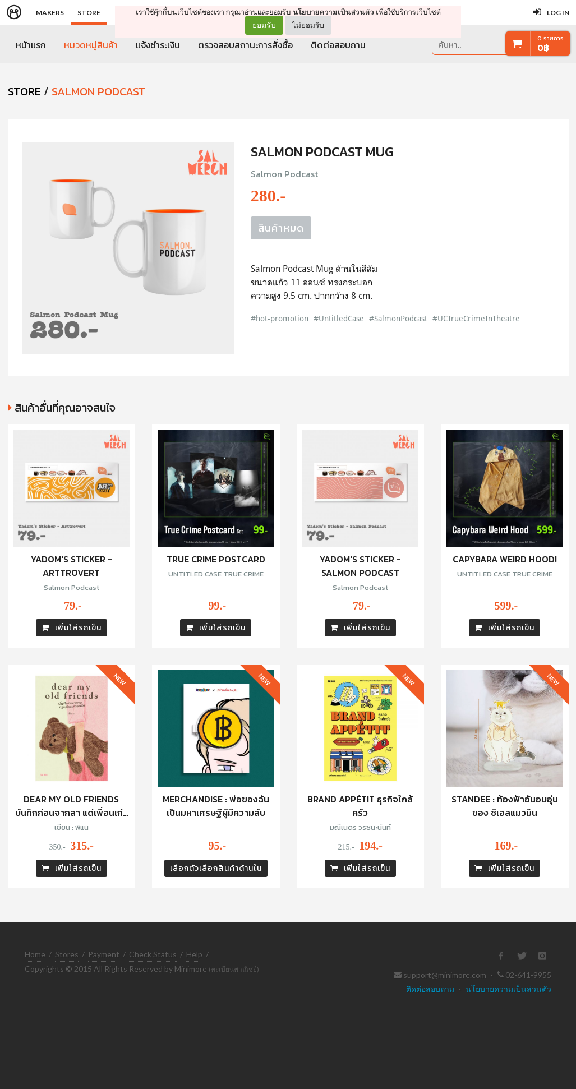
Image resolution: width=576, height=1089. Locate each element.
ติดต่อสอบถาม (338, 45)
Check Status (153, 954)
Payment (103, 954)
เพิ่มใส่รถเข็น (72, 628)
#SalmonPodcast (398, 318)
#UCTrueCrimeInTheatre (476, 318)
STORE (24, 91)
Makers (50, 12)
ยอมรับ (264, 25)
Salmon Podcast (98, 91)
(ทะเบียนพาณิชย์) (234, 969)
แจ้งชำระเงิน (158, 45)
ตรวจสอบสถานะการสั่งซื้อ (245, 45)
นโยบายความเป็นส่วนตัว (333, 12)
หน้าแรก (31, 45)
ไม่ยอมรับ (308, 25)
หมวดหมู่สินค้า (91, 45)
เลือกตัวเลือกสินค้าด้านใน (216, 868)
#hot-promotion (279, 318)
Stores (67, 954)
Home (35, 954)
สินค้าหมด (281, 228)
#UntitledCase (339, 318)
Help (194, 954)
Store (88, 12)
